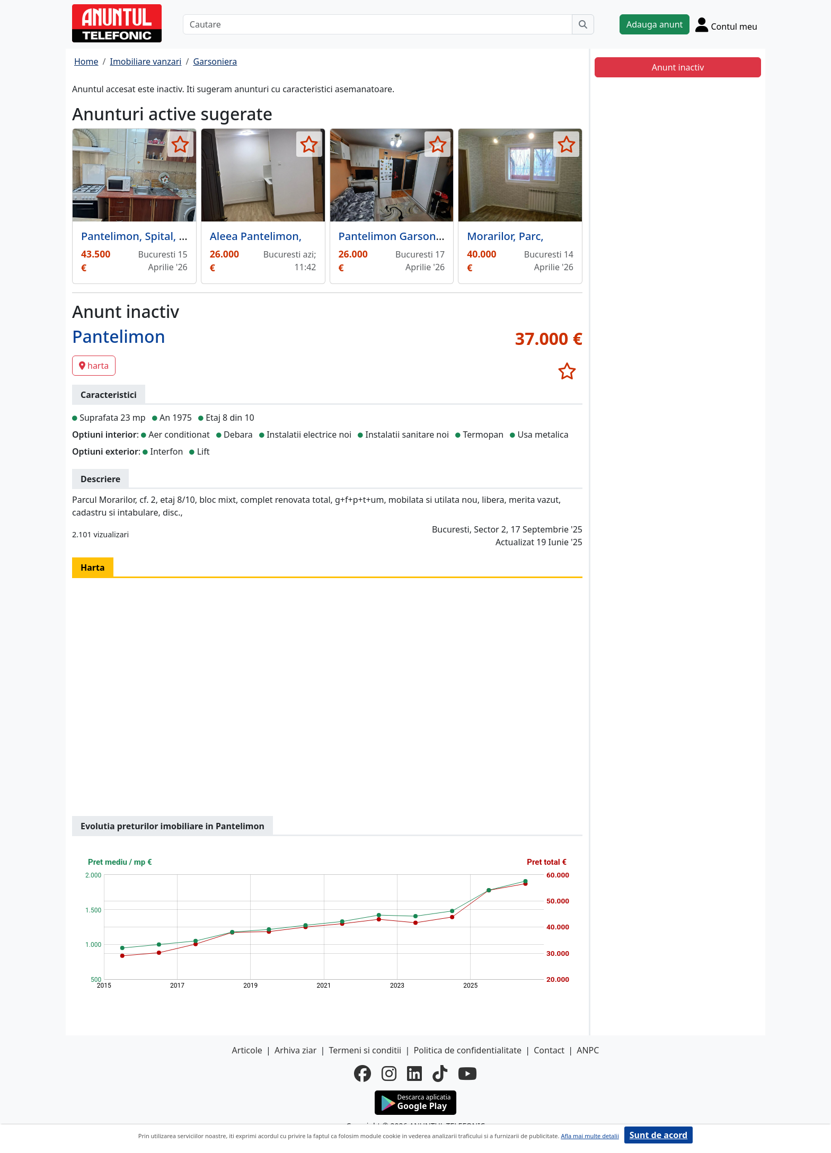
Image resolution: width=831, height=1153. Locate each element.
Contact (549, 1050)
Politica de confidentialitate (467, 1050)
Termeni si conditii (365, 1050)
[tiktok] (439, 1073)
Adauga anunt (654, 24)
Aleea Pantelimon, (256, 236)
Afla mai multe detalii (589, 1136)
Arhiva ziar (295, 1050)
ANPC (588, 1050)
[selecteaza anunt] (180, 144)
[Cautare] (377, 24)
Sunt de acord (658, 1135)
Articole (247, 1050)
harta (94, 365)
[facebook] (362, 1073)
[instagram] (389, 1073)
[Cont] (726, 24)
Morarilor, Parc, (505, 236)
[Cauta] (583, 24)
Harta (93, 567)
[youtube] (467, 1073)
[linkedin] (414, 1073)
